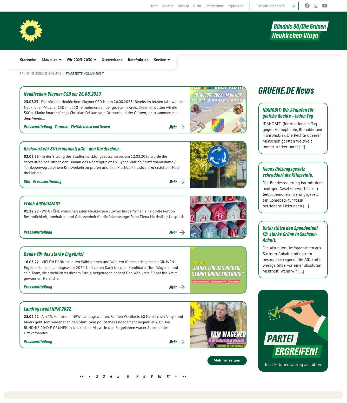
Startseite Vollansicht (85, 73)
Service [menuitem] (160, 59)
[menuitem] (154, 6)
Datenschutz (215, 6)
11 (168, 376)
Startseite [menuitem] (28, 59)
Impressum (235, 6)
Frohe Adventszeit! (42, 203)
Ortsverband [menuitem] (112, 59)
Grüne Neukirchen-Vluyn (40, 73)
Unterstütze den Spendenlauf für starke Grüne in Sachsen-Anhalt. (290, 234)
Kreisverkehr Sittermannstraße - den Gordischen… (73, 149)
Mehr (173, 127)
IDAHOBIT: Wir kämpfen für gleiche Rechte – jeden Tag (288, 113)
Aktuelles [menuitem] (49, 59)
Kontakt (168, 6)
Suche (197, 6)
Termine (61, 126)
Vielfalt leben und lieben (90, 126)
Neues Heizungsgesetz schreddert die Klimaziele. (288, 172)
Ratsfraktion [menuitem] (138, 59)
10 (159, 376)
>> (184, 376)
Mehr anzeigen (227, 360)
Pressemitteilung (38, 126)
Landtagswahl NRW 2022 (47, 309)
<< (82, 376)
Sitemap (183, 6)
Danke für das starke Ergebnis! (54, 254)
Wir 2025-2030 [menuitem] (79, 59)
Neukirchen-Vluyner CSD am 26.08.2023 (62, 94)
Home (154, 6)
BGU (27, 181)
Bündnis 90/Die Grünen (298, 26)
